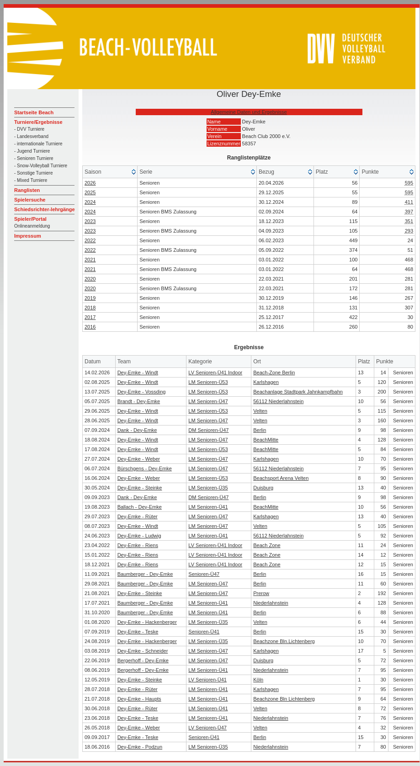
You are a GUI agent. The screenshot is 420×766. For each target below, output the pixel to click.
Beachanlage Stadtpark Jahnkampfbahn (298, 391)
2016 (90, 327)
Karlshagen (266, 382)
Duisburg (263, 487)
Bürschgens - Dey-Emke (144, 468)
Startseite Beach (33, 112)
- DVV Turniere (29, 129)
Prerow (261, 593)
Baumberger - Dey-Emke (145, 574)
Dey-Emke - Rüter (137, 516)
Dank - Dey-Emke (137, 430)
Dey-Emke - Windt (137, 372)
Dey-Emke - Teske (138, 631)
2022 (90, 240)
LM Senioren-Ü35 (208, 487)
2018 (90, 307)
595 (409, 183)
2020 (90, 279)
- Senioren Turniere (33, 158)
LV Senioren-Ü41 (207, 679)
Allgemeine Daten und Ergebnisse (249, 112)
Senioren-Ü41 (203, 631)
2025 (90, 192)
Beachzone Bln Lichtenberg (284, 699)
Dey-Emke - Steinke (139, 487)
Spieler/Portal (30, 219)
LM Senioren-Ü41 (208, 507)
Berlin (259, 430)
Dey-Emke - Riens (137, 545)
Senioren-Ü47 (203, 574)
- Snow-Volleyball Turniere (40, 165)
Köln (258, 679)
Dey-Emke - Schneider (142, 651)
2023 (90, 221)
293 (409, 231)
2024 (90, 202)
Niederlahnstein (270, 603)
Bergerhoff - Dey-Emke (143, 660)
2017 (90, 317)
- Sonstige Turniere (33, 173)
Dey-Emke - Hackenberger (147, 622)
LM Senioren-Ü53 (208, 382)
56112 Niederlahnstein (278, 401)
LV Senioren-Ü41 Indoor (215, 372)
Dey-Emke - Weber (138, 459)
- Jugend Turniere (32, 151)
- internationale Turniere (38, 143)
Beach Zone (266, 545)
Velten (260, 411)
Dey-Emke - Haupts (139, 699)
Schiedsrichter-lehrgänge (44, 209)
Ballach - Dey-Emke (139, 507)
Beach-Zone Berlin (274, 372)
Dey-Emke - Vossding (141, 391)
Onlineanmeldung (32, 226)
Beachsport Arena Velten (280, 478)
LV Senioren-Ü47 (207, 727)
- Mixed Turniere (30, 180)
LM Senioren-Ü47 (208, 401)
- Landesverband (31, 136)
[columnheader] (110, 172)
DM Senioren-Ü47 (208, 430)
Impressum (27, 236)
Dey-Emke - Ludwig (139, 535)
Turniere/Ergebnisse (38, 122)
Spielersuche (29, 199)
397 (409, 211)
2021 (90, 259)
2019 (90, 298)
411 (409, 202)
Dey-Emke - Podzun (139, 747)
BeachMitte (265, 439)
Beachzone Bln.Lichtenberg (284, 641)
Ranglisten (27, 190)
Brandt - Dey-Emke (138, 401)
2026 (90, 183)
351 (409, 221)
